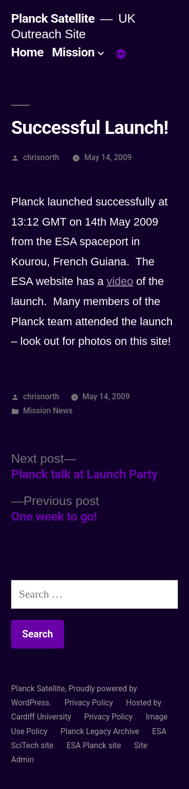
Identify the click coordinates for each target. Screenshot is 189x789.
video (120, 281)
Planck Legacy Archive (99, 731)
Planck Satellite (53, 18)
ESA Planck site (94, 745)
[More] (121, 54)
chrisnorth (41, 157)
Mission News (48, 410)
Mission (73, 52)
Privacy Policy (89, 702)
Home (27, 52)
